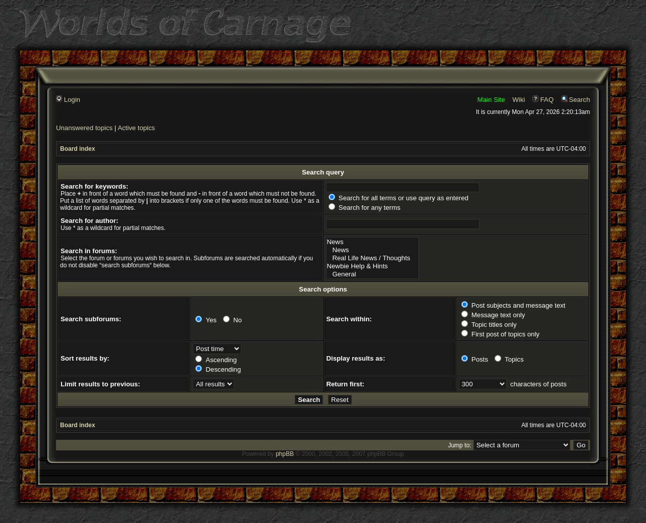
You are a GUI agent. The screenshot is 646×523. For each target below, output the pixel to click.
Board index (77, 148)
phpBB (285, 453)
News (372, 242)
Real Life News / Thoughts (372, 258)
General (372, 274)
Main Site (491, 99)
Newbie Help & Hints (372, 266)
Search (575, 99)
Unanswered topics (84, 128)
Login (68, 99)
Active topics (136, 128)
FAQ (543, 99)
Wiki (518, 99)
